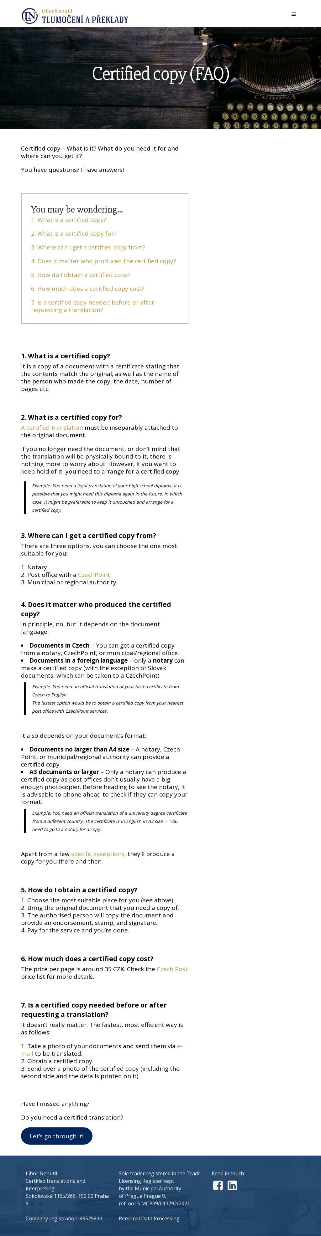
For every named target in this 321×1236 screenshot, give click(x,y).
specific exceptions (97, 854)
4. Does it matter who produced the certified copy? (103, 261)
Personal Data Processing (149, 1218)
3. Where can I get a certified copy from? (88, 247)
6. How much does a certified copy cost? (87, 289)
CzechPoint (94, 575)
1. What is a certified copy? (68, 220)
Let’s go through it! (56, 1136)
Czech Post (172, 969)
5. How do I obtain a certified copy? (80, 275)
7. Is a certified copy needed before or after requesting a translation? (92, 306)
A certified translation (52, 427)
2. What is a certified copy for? (73, 233)
